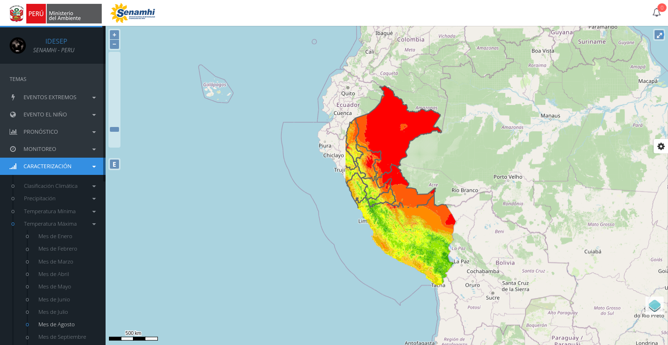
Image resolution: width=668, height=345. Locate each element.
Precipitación (60, 198)
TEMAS (18, 78)
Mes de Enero (55, 236)
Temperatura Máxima (60, 223)
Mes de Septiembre (62, 336)
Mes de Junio (54, 299)
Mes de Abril (53, 273)
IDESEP (50, 41)
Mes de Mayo (54, 286)
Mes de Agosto (56, 324)
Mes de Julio (53, 311)
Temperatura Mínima (60, 211)
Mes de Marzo (55, 261)
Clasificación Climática (60, 185)
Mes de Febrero (57, 248)
